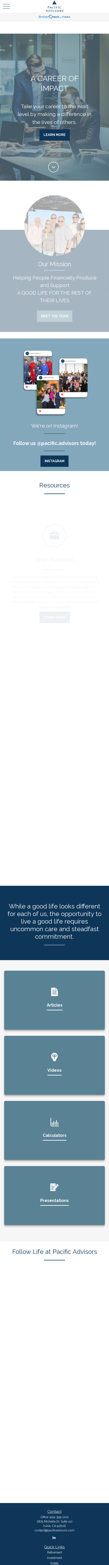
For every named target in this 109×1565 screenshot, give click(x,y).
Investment (54, 1558)
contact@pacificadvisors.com (54, 1530)
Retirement (54, 1552)
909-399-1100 (59, 1517)
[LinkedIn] (54, 1537)
